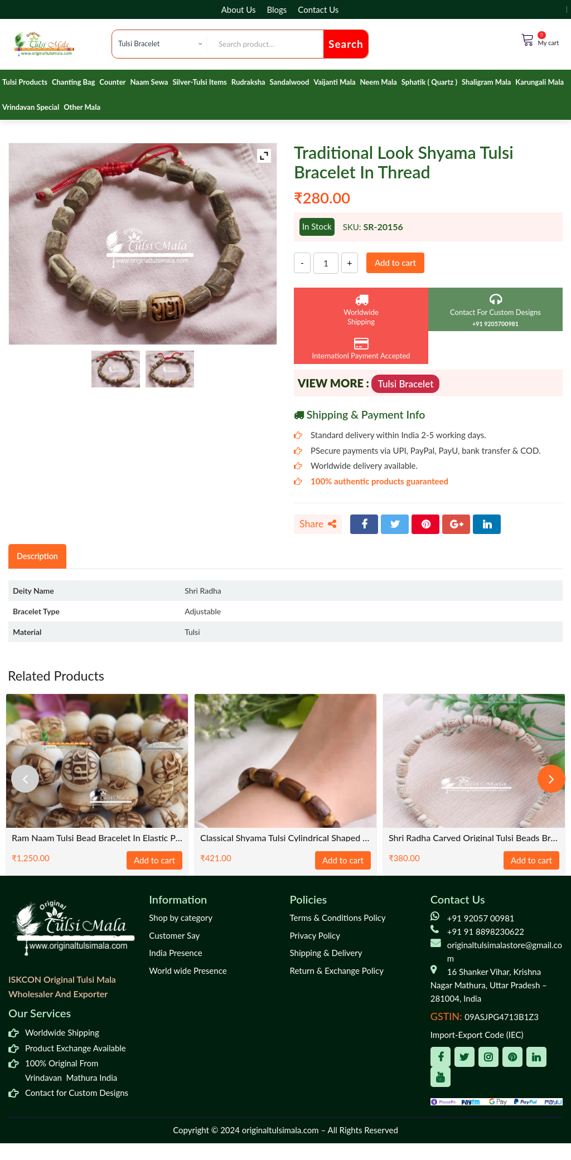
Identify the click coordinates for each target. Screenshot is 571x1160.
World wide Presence (187, 970)
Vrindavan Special (30, 107)
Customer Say (174, 935)
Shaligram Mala (486, 81)
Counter (112, 81)
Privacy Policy (315, 935)
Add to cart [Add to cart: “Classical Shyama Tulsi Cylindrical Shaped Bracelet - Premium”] (343, 860)
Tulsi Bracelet (405, 384)
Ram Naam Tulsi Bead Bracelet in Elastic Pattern (97, 837)
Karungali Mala (539, 81)
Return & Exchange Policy (337, 970)
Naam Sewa (149, 81)
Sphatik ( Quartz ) (429, 81)
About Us (238, 9)
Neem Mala (378, 81)
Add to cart (395, 263)
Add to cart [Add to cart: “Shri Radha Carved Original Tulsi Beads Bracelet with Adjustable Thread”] (531, 860)
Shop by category (180, 918)
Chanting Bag (73, 81)
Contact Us (318, 9)
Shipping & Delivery (326, 953)
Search (346, 43)
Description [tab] (37, 556)
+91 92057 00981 (481, 918)
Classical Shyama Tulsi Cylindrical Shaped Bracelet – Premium (285, 837)
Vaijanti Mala (334, 81)
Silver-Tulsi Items (199, 81)
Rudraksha (248, 81)
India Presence (175, 953)
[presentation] (25, 779)
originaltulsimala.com (280, 1130)
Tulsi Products (24, 81)
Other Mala (82, 107)
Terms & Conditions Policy (338, 918)
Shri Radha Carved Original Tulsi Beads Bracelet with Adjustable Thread (474, 837)
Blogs (277, 9)
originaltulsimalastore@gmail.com (504, 951)
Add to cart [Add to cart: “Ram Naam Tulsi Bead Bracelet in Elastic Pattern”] (154, 860)
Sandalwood (289, 81)
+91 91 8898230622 (485, 931)
